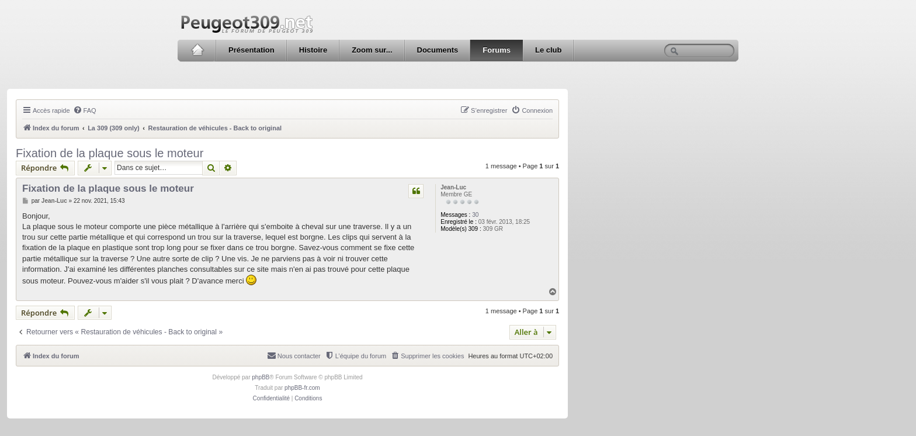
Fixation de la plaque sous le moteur (109, 153)
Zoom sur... (372, 50)
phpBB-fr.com (302, 388)
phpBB (260, 377)
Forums (497, 50)
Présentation (251, 50)
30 (475, 215)
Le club (548, 50)
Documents (438, 50)
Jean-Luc (453, 187)
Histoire (313, 50)
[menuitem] (84, 110)
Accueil (197, 50)
